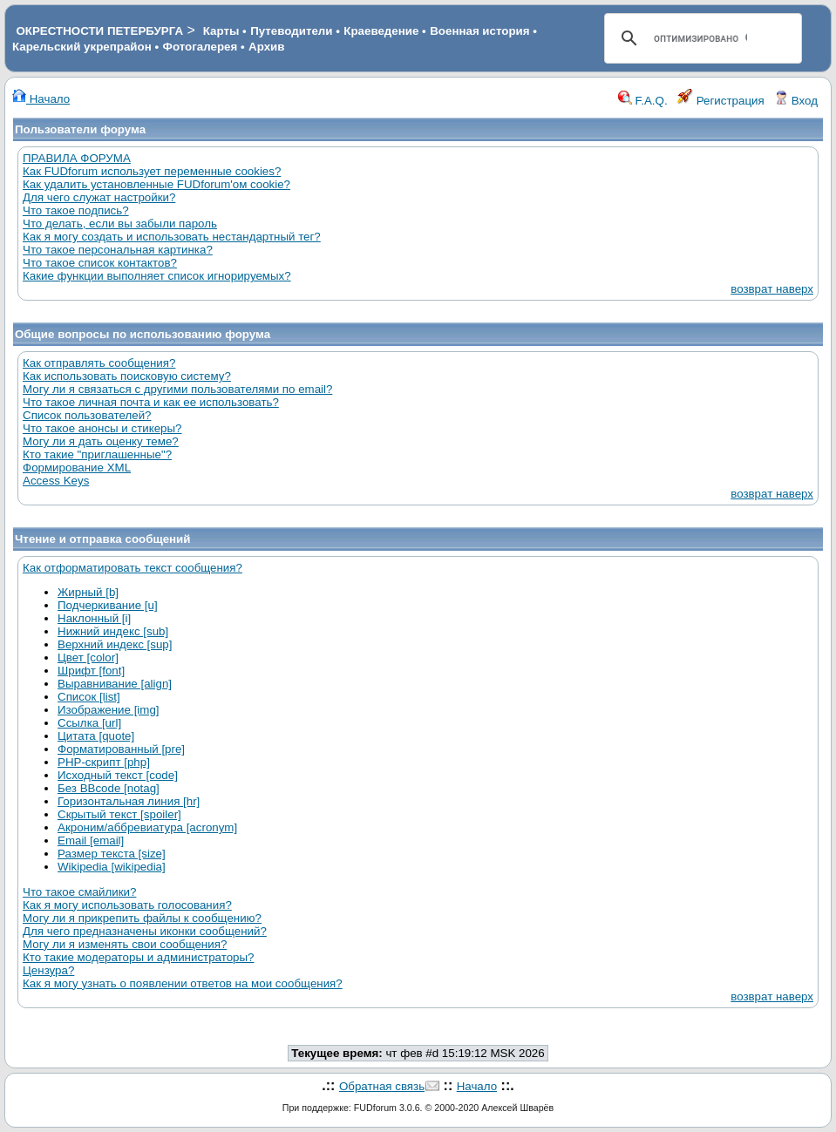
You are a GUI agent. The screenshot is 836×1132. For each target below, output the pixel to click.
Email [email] (91, 840)
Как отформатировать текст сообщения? (132, 567)
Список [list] (89, 696)
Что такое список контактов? (100, 262)
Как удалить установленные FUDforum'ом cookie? (156, 184)
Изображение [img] (109, 709)
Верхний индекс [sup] (115, 644)
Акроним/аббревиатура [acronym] (147, 827)
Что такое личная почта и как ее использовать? (151, 402)
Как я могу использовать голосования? (127, 905)
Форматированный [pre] (121, 749)
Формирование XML (77, 467)
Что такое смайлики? (79, 891)
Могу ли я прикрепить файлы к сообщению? (142, 918)
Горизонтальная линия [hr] (129, 801)
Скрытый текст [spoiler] (119, 814)
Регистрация (721, 100)
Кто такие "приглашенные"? (97, 454)
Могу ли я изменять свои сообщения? (125, 944)
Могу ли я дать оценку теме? (101, 441)
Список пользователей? (87, 415)
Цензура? (48, 970)
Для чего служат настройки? (99, 197)
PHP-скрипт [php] (104, 762)
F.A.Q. (643, 100)
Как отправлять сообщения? (99, 362)
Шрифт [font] (91, 670)
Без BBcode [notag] (109, 788)
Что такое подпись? (76, 210)
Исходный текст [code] (118, 775)
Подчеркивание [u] (108, 605)
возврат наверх (772, 288)
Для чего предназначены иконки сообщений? (145, 931)
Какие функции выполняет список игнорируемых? (157, 275)
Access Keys (56, 480)
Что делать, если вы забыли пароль (120, 223)
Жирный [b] (88, 592)
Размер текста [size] (112, 853)
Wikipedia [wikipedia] (112, 866)
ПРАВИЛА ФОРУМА (77, 158)
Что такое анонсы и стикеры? (102, 428)
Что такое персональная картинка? (118, 249)
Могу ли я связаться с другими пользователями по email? (177, 389)
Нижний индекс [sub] (113, 631)
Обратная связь (382, 1086)
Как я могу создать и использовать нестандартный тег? (172, 236)
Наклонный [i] (94, 618)
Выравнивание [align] (115, 683)
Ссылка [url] (89, 722)
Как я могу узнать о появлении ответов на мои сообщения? (183, 983)
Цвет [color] (88, 657)
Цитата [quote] (96, 735)
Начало (41, 98)
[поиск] (700, 38)
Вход (796, 100)
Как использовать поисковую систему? (127, 376)
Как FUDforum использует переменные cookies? (152, 171)
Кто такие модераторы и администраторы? (138, 957)
